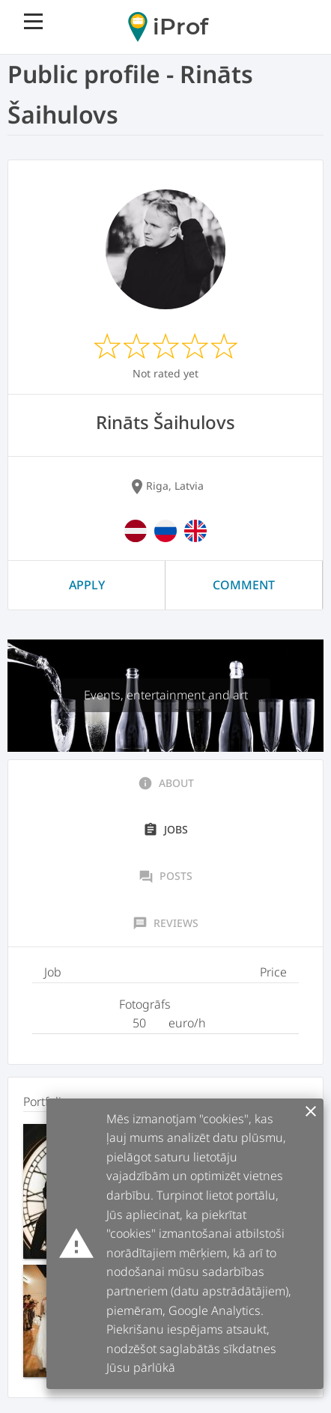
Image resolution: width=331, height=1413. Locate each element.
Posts (165, 876)
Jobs (165, 829)
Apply (87, 585)
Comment (244, 585)
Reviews (165, 923)
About (166, 783)
